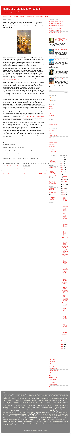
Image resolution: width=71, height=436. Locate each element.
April (63, 192)
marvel (33, 417)
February (64, 334)
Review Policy (39, 16)
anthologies (30, 409)
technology (34, 423)
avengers (38, 409)
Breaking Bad (58, 394)
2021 (62, 167)
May (63, 190)
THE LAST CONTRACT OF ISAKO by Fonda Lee (52, 191)
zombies (12, 424)
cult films (43, 412)
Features (16, 16)
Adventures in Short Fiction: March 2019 (65, 211)
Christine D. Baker (53, 135)
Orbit (46, 403)
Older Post (42, 173)
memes (39, 417)
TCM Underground (48, 405)
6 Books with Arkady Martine (65, 255)
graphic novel (6, 415)
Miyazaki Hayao (60, 402)
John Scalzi (8, 402)
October (64, 179)
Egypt (17, 167)
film (32, 414)
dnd (12, 414)
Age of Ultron (34, 394)
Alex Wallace (52, 130)
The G (50, 106)
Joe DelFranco (52, 146)
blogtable (64, 409)
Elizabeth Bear (26, 398)
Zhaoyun (51, 388)
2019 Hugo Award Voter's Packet (56, 28)
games (53, 414)
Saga (19, 405)
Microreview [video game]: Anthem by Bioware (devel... (65, 285)
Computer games (36, 395)
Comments (53, 100)
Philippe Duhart (52, 379)
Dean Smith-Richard (59, 397)
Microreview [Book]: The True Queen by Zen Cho (65, 274)
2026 (62, 157)
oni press (21, 419)
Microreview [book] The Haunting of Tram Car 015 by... (65, 199)
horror (34, 415)
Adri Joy (50, 113)
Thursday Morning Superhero (65, 205)
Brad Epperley (52, 361)
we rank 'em (5, 424)
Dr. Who (9, 398)
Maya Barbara (52, 148)
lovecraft (22, 417)
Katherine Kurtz (17, 402)
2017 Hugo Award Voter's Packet (56, 32)
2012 (62, 352)
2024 (62, 161)
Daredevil (34, 397)
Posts (51, 97)
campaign (22, 410)
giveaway (65, 414)
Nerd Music (28, 403)
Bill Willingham (42, 394)
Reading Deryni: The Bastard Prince (64, 217)
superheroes (17, 423)
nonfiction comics (13, 419)
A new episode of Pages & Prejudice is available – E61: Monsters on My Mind (52, 173)
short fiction (36, 421)
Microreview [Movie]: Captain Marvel (65, 242)
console (60, 410)
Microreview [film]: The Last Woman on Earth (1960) (65, 293)
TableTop (57, 405)
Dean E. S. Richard (53, 139)
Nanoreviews (11, 403)
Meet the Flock (30, 16)
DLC (19, 397)
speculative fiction (57, 421)
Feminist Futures (45, 398)
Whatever (51, 180)
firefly (39, 414)
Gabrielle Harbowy (53, 142)
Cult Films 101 (61, 395)
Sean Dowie (51, 381)
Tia (49, 386)
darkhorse (65, 412)
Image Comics (48, 400)
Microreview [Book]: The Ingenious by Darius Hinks (65, 310)
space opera (46, 421)
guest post (19, 415)
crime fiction (30, 412)
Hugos (41, 400)
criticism (37, 412)
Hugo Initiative (27, 400)
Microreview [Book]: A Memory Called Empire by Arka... (65, 249)
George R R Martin (56, 398)
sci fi (65, 419)
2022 (62, 165)
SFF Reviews (52, 159)
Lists (10, 16)
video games (61, 423)
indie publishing (50, 415)
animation (17, 409)
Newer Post (6, 173)
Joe (61, 400)
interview (58, 415)
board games (5, 410)
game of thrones (46, 414)
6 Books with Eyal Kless (65, 238)
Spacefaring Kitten (53, 384)
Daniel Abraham (25, 397)
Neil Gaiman (20, 403)
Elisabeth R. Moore (53, 368)
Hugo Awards (16, 400)
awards (43, 409)
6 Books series (18, 394)
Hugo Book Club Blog (52, 198)
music (63, 417)
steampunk (66, 421)
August (64, 184)
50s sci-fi (10, 394)
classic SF (38, 410)
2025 (62, 159)
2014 (62, 348)
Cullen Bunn (52, 395)
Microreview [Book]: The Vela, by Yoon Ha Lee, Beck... (65, 318)
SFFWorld (51, 188)
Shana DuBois (52, 382)
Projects (22, 16)
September (64, 181)
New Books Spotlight (64, 331)
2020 (62, 169)
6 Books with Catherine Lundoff (65, 299)
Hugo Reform (35, 400)
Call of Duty (14, 395)
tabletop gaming (27, 423)
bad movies (50, 409)
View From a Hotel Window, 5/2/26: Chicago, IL (52, 183)
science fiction (14, 421)
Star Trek (30, 405)
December (64, 173)
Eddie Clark (51, 140)
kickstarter (66, 415)
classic (32, 410)
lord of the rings (16, 417)
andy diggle (11, 409)
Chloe (30, 395)
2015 (62, 346)
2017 (62, 342)
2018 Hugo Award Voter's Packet (56, 30)
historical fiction (27, 415)
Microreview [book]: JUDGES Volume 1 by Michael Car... (65, 326)
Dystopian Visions (17, 398)
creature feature (18, 412)
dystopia (16, 414)
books (13, 411)
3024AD (4, 394)
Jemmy (50, 373)
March (64, 194)
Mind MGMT (52, 402)
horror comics (42, 415)
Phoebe (51, 403)
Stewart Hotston (52, 151)
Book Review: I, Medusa (60, 69)
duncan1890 (34, 430)
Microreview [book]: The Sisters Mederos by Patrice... (65, 232)
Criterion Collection (44, 395)
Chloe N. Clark (52, 366)
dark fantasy (58, 412)
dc (3, 414)
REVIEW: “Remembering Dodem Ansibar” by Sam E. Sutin (52, 162)
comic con (44, 410)
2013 (62, 350)
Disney (4, 398)
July (63, 186)
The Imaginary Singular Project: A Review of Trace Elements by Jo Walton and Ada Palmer (61, 40)
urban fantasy (47, 423)
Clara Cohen (51, 137)
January (64, 337)
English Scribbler (52, 372)
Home (46, 16)
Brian (50, 363)
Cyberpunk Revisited (11, 397)
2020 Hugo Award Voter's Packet (56, 27)
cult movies (50, 412)
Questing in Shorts (59, 403)
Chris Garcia (51, 133)
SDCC (14, 405)
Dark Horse (41, 397)
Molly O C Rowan (53, 377)
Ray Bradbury (7, 405)
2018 (62, 340)
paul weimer (31, 167)
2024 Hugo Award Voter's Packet (56, 21)
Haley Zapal (51, 144)
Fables (37, 398)
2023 (62, 163)
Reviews (5, 16)
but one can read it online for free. (11, 79)
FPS (33, 398)
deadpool (8, 414)
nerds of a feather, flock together (22, 8)
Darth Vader (49, 397)
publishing (52, 419)
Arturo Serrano (52, 121)
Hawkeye (9, 400)
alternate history (9, 167)
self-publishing (27, 421)
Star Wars (37, 405)
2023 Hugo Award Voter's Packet (56, 23)
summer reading (8, 423)
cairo (15, 167)
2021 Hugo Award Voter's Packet (56, 25)
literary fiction (7, 417)
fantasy (24, 414)
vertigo (54, 423)
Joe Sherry (51, 115)
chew (27, 410)
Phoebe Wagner (52, 149)
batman (57, 409)
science (4, 421)
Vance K (51, 108)
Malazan (32, 402)
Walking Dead (48, 407)
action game (63, 407)
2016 (62, 344)
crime (24, 412)
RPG (67, 403)
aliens (4, 409)
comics (51, 411)
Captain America (22, 395)
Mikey (50, 375)
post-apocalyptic (43, 419)
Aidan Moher (52, 357)
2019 (62, 171)
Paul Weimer (52, 122)
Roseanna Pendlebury (54, 124)
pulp (57, 419)
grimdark (13, 415)
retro (61, 419)
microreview (47, 417)
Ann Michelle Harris (53, 132)
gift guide (59, 414)
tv (40, 423)
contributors (10, 412)
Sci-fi (24, 405)
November (64, 176)
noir (7, 419)
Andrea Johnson (52, 359)
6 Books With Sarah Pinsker (65, 279)
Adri (27, 394)
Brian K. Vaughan (6, 395)
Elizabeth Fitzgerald (53, 370)
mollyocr (57, 417)
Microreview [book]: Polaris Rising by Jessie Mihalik (65, 262)
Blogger (45, 430)
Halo (63, 398)
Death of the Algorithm (51, 200)
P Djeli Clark (25, 167)
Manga (37, 402)
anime (24, 409)
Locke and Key (25, 402)
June (63, 188)
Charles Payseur (52, 365)
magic (21, 167)
